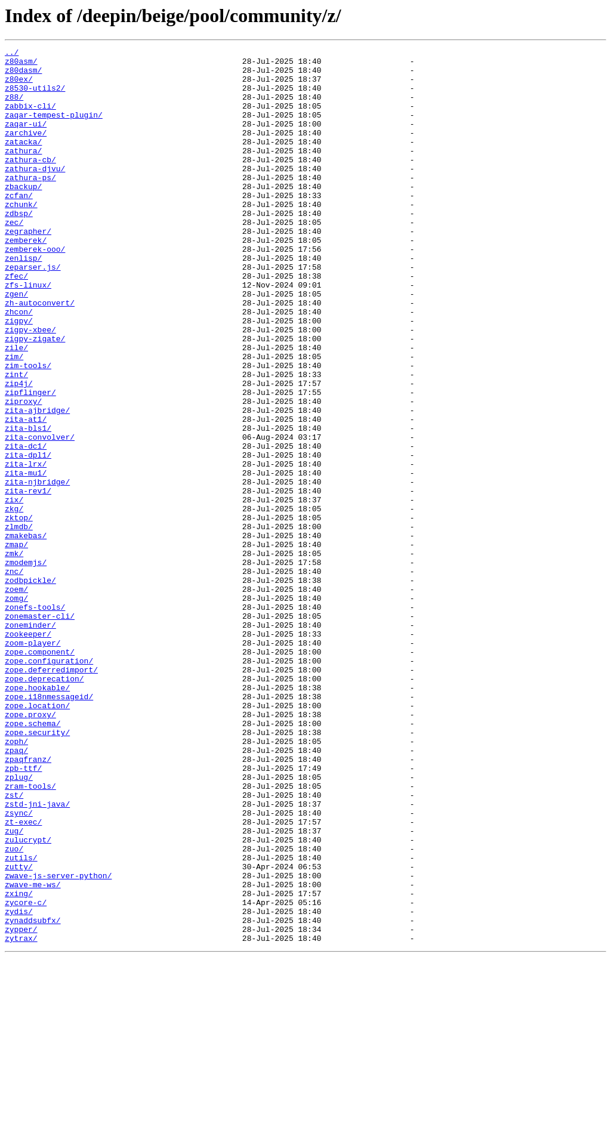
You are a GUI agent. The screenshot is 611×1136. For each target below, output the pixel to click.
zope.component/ (40, 773)
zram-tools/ (30, 934)
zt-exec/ (23, 977)
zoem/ (16, 698)
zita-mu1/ (26, 558)
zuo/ (14, 1009)
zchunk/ (21, 236)
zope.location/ (37, 837)
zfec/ (16, 322)
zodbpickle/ (30, 687)
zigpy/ (19, 376)
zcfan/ (19, 225)
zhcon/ (19, 365)
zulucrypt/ (28, 998)
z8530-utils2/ (35, 96)
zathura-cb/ (30, 182)
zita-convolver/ (40, 515)
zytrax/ (21, 1117)
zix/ (14, 590)
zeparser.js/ (33, 311)
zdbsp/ (19, 247)
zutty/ (19, 1031)
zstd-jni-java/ (37, 955)
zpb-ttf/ (23, 912)
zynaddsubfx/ (33, 1095)
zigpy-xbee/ (30, 386)
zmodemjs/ (26, 665)
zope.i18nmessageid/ (49, 827)
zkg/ (14, 601)
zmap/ (16, 644)
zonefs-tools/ (35, 719)
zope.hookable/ (37, 816)
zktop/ (19, 612)
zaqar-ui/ (26, 139)
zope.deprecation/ (44, 805)
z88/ (14, 107)
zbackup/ (23, 214)
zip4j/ (19, 451)
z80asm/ (21, 64)
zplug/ (19, 923)
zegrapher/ (28, 268)
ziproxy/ (23, 472)
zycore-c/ (26, 1074)
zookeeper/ (28, 751)
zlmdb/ (19, 623)
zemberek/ (26, 279)
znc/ (14, 676)
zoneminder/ (30, 741)
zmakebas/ (26, 633)
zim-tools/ (28, 429)
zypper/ (21, 1106)
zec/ (14, 257)
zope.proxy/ (30, 848)
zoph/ (16, 880)
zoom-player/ (33, 762)
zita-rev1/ (28, 580)
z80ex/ (19, 86)
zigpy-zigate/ (35, 397)
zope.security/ (37, 870)
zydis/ (19, 1084)
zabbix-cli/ (30, 118)
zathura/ (23, 171)
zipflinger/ (30, 461)
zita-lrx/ (26, 547)
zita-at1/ (26, 494)
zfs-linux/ (28, 333)
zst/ (14, 945)
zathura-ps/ (30, 204)
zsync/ (19, 966)
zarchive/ (26, 150)
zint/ (16, 440)
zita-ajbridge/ (37, 483)
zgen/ (16, 343)
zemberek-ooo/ (35, 290)
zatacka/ (23, 161)
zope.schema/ (33, 859)
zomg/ (16, 708)
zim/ (14, 418)
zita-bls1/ (28, 504)
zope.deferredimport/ (51, 794)
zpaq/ (16, 891)
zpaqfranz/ (28, 902)
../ (11, 53)
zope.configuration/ (49, 784)
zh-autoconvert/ (40, 354)
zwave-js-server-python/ (58, 1041)
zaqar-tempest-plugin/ (54, 129)
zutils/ (21, 1020)
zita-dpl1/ (28, 537)
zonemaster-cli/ (40, 730)
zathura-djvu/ (35, 193)
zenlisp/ (23, 300)
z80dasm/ (23, 75)
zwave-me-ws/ (33, 1052)
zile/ (16, 408)
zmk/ (14, 655)
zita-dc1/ (26, 526)
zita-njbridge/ (37, 569)
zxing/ (19, 1063)
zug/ (14, 988)
